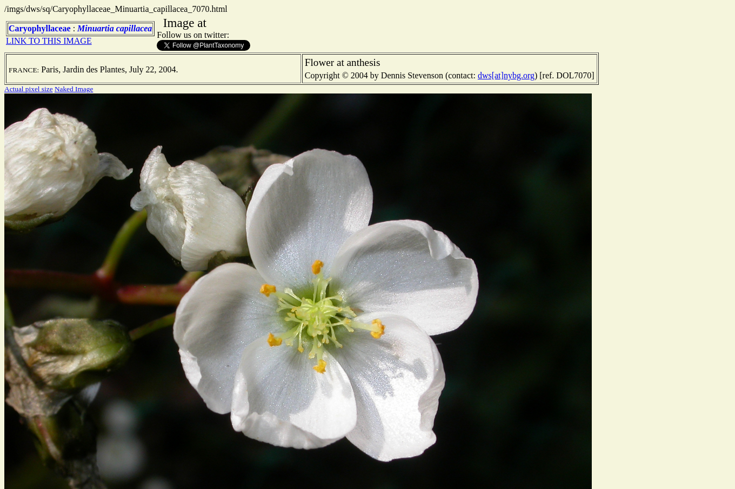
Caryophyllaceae (40, 28)
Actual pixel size (28, 89)
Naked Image (74, 89)
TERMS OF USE (496, 471)
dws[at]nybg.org (506, 75)
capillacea (134, 28)
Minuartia (95, 28)
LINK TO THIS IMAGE (49, 40)
